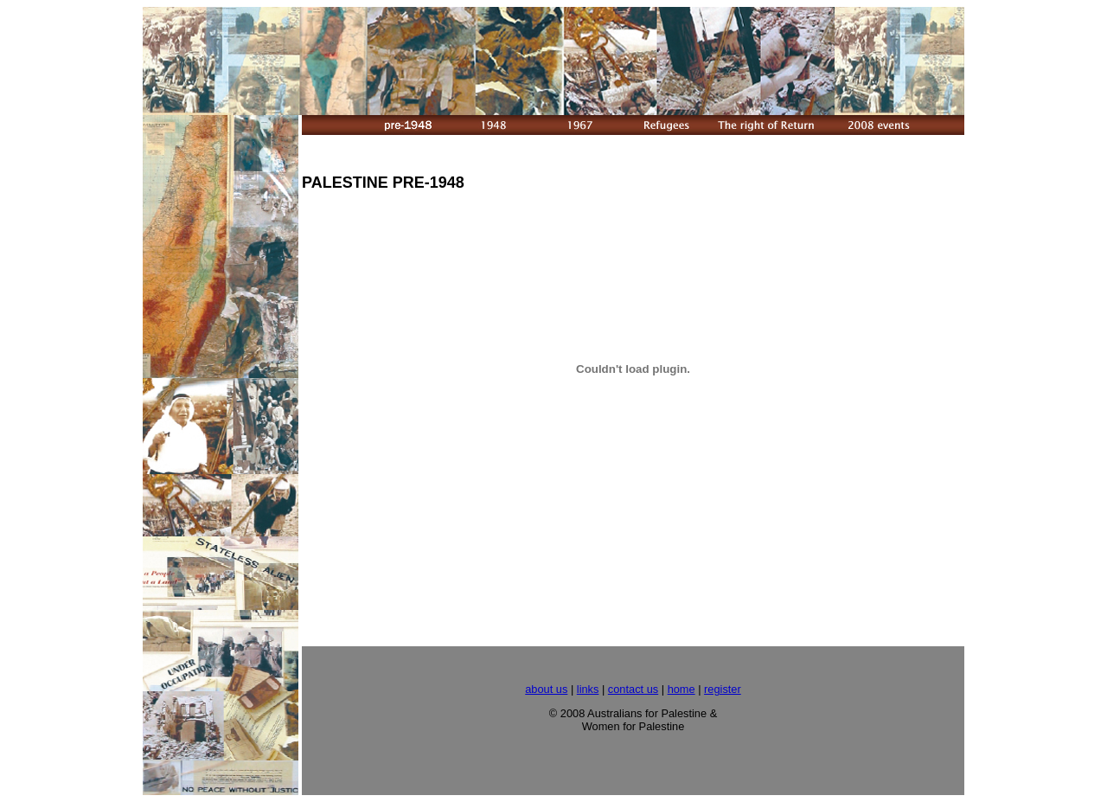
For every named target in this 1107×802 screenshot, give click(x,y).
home (681, 689)
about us (546, 689)
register (722, 689)
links (588, 689)
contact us (633, 689)
